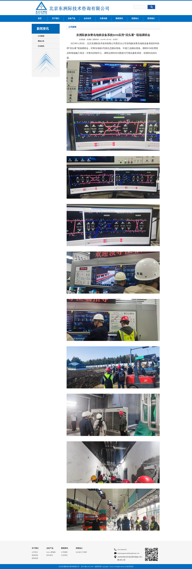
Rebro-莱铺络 (51, 552)
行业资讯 (41, 46)
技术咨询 (49, 555)
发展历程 (35, 555)
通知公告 (41, 41)
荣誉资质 (35, 558)
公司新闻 (41, 36)
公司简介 (35, 552)
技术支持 (130, 566)
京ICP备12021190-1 (87, 566)
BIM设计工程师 (81, 552)
